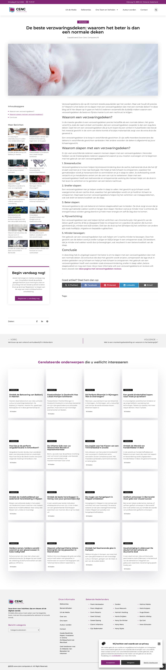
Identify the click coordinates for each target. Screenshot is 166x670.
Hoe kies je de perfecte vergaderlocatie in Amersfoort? (24, 447)
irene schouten (145, 624)
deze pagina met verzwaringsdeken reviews (100, 269)
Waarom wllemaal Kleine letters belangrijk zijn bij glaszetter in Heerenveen (62, 550)
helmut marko (145, 604)
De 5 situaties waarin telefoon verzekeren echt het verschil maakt (38, 235)
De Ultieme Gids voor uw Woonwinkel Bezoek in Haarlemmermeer (59, 448)
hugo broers (144, 612)
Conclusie (13, 117)
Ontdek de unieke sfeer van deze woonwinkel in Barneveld (17, 251)
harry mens (119, 624)
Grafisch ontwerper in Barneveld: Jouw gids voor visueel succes (139, 498)
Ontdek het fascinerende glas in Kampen (100, 549)
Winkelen (83, 22)
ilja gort (143, 620)
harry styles (119, 628)
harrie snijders (120, 616)
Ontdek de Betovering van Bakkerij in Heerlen (26, 396)
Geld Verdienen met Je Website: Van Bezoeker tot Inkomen (67, 650)
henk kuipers (145, 608)
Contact (144, 10)
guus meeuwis (120, 608)
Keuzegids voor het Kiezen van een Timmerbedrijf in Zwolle (102, 447)
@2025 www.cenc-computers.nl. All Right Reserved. (28, 666)
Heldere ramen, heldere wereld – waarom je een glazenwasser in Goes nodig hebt (24, 550)
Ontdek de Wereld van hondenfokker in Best (134, 447)
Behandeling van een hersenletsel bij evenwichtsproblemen (37, 170)
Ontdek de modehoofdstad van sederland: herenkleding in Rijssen (25, 498)
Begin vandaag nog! (28, 273)
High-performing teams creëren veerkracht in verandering (16, 201)
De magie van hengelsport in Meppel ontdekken (99, 498)
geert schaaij (95, 616)
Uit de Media (70, 10)
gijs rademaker (96, 628)
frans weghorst (96, 608)
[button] (159, 653)
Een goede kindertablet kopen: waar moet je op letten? (138, 396)
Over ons (63, 616)
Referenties (86, 10)
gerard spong (95, 620)
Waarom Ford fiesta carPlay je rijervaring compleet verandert (17, 170)
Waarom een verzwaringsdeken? (22, 111)
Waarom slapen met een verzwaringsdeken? (26, 114)
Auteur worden (129, 10)
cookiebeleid (116, 665)
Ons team (63, 621)
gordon (118, 604)
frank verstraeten (97, 604)
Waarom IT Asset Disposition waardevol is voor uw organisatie (16, 186)
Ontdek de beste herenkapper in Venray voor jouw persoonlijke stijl (63, 498)
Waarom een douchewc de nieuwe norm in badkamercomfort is (17, 235)
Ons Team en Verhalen (107, 10)
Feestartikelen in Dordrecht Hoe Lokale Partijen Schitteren (39, 154)
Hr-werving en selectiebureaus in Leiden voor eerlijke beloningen (16, 139)
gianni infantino (96, 624)
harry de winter (121, 620)
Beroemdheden (66, 608)
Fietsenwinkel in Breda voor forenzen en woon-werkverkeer (39, 251)
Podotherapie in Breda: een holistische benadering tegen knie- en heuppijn (39, 139)
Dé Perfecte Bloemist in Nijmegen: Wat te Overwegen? (38, 186)
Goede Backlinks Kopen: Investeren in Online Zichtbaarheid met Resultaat (67, 637)
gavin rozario (95, 612)
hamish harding (121, 612)
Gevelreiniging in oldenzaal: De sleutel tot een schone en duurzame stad (138, 550)
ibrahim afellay (145, 616)
